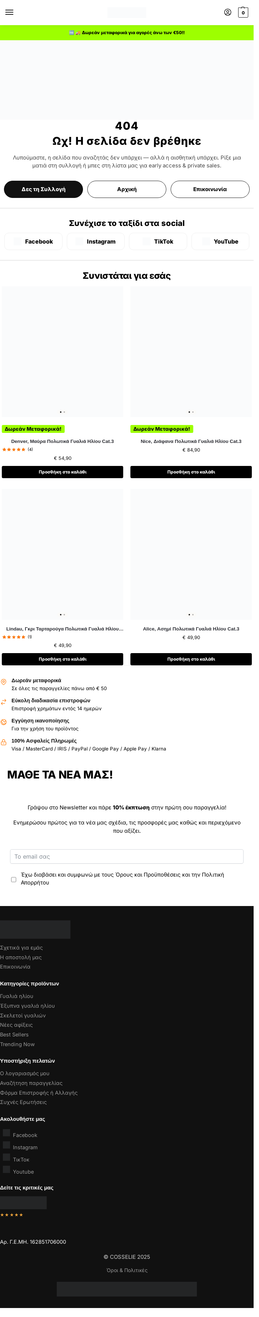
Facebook (20, 1134)
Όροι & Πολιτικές (127, 1271)
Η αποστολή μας (21, 958)
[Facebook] (33, 241)
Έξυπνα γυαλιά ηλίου (27, 1007)
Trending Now (17, 1045)
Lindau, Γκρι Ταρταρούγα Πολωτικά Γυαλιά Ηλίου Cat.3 (62, 630)
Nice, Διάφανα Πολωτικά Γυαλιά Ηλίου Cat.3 (191, 441)
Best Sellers (14, 1035)
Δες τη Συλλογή (44, 189)
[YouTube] (220, 241)
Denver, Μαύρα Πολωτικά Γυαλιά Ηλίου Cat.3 (62, 441)
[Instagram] (96, 241)
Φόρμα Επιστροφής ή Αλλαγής (39, 1093)
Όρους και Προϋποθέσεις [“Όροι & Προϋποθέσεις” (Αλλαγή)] (148, 875)
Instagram (20, 1146)
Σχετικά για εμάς (21, 949)
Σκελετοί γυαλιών (23, 1016)
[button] (242, 13)
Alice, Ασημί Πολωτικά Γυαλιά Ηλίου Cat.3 (191, 629)
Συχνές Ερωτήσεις (23, 1103)
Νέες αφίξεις (16, 1026)
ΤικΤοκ (16, 1159)
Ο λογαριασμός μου (25, 1074)
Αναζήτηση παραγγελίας (31, 1084)
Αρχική (127, 189)
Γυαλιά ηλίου (16, 997)
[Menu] (16, 12)
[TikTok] (158, 241)
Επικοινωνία (210, 189)
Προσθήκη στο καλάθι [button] (62, 472)
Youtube (18, 1171)
